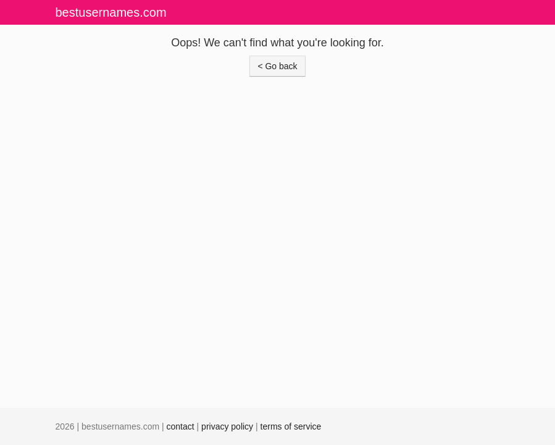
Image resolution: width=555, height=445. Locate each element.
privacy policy (227, 426)
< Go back (277, 66)
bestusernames (111, 12)
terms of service (291, 426)
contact (180, 426)
